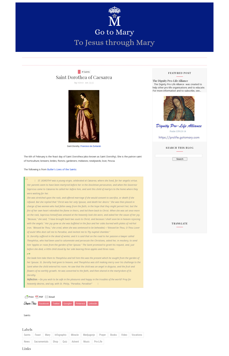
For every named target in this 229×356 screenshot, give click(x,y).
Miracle (75, 334)
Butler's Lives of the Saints (61, 169)
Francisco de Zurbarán (91, 146)
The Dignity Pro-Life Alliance (170, 80)
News (27, 341)
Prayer (102, 334)
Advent (75, 341)
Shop (55, 341)
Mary (47, 334)
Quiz (65, 341)
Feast (38, 334)
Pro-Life (98, 341)
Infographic (61, 334)
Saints (27, 334)
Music (86, 341)
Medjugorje (89, 334)
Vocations (137, 334)
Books (113, 334)
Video (124, 334)
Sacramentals (41, 341)
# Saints (86, 71)
